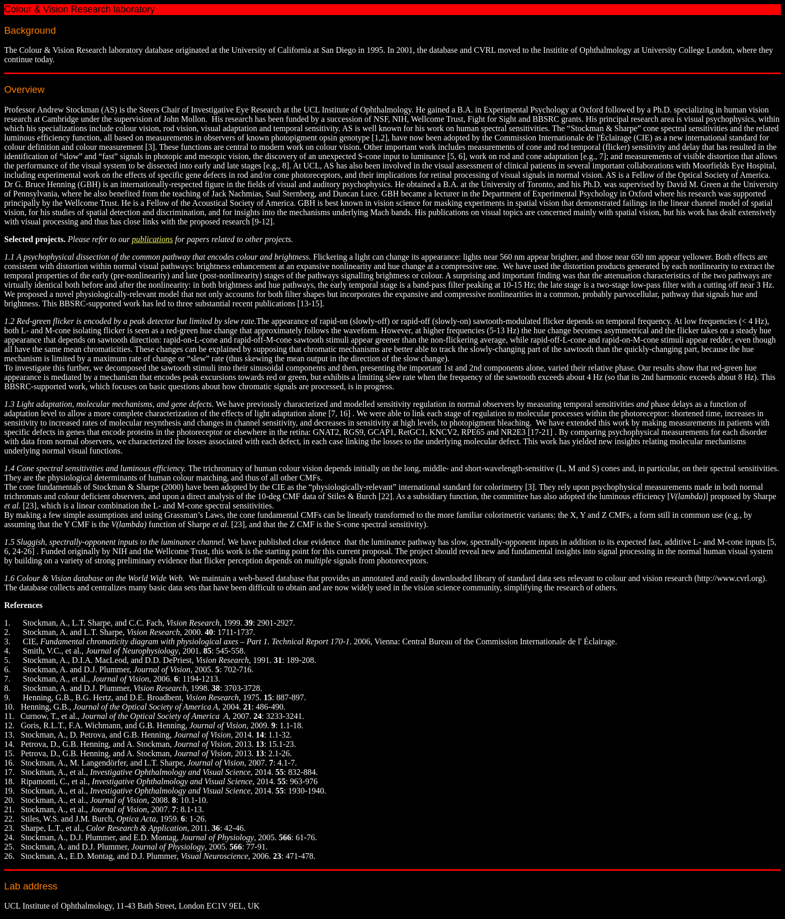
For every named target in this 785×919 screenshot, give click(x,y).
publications (152, 239)
